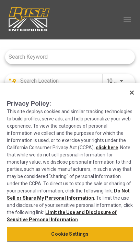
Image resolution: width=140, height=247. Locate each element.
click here (107, 147)
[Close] (131, 92)
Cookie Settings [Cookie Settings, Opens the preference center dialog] (70, 234)
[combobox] (67, 56)
